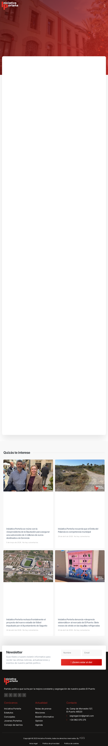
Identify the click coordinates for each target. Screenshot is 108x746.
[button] (104, 6)
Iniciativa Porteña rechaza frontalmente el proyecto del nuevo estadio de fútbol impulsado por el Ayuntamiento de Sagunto (26, 623)
